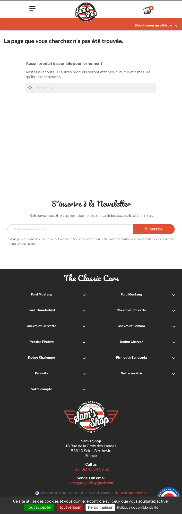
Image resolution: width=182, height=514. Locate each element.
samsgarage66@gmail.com (91, 483)
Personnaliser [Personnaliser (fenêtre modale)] (100, 507)
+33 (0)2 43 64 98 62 (91, 469)
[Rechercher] (91, 88)
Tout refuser (70, 507)
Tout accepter (39, 507)
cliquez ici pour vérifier (130, 493)
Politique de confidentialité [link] (137, 507)
